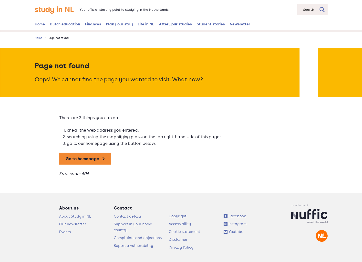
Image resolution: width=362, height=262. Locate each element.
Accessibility (180, 223)
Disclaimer (178, 239)
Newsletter (240, 23)
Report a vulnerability (133, 245)
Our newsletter (72, 224)
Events (65, 232)
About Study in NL (75, 216)
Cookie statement (184, 231)
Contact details (128, 216)
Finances (93, 23)
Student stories (211, 23)
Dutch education (65, 23)
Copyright (177, 216)
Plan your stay (119, 23)
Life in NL (146, 23)
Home (40, 23)
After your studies (175, 23)
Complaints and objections (138, 237)
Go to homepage (82, 158)
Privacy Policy (181, 247)
